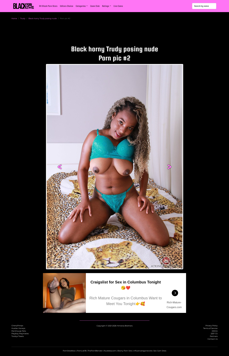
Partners (214, 336)
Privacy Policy (211, 325)
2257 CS (214, 333)
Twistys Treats (17, 336)
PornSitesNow (69, 351)
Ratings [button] (105, 6)
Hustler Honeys (18, 328)
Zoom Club (95, 6)
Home (14, 18)
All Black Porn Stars (48, 6)
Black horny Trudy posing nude (42, 18)
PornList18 (81, 351)
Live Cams (118, 6)
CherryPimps (17, 325)
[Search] (204, 6)
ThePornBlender (95, 351)
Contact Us (213, 339)
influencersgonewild (142, 351)
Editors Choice (66, 6)
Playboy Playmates (20, 333)
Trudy (22, 18)
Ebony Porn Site (125, 351)
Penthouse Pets (18, 331)
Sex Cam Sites (159, 351)
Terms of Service (210, 328)
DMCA (215, 331)
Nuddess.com (110, 351)
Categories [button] (81, 6)
